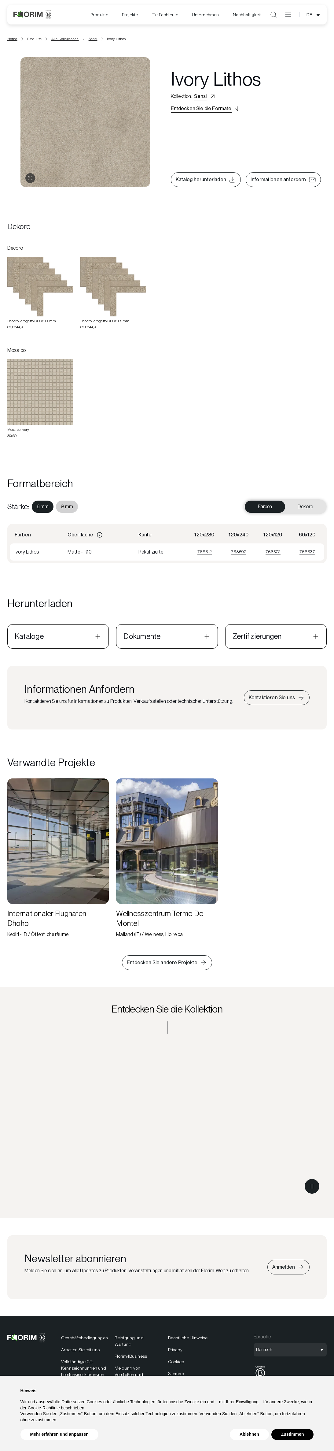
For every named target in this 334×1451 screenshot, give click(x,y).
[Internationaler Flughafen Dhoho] (58, 860)
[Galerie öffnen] (30, 180)
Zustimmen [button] (292, 1434)
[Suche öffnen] (273, 14)
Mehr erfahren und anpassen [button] (59, 1434)
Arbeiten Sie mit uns (80, 1351)
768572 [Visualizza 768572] (273, 553)
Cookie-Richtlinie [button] (44, 1407)
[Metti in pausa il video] (312, 1188)
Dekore (305, 509)
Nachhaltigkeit (247, 14)
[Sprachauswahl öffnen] (314, 14)
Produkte (99, 14)
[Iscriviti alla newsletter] (288, 1269)
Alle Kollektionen (65, 41)
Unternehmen (205, 14)
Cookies (176, 1363)
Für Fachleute (165, 14)
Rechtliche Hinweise (188, 1339)
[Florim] (32, 14)
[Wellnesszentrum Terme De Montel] (167, 860)
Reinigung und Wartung (129, 1342)
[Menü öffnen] (288, 14)
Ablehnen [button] (249, 1434)
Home (12, 41)
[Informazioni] (99, 537)
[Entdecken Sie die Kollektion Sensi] (167, 1123)
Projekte (130, 14)
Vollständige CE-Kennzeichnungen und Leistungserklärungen (83, 1370)
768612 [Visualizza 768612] (204, 553)
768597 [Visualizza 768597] (238, 553)
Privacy (175, 1351)
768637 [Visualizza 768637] (307, 553)
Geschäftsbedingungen (84, 1339)
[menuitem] (99, 14)
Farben (265, 509)
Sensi (93, 41)
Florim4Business (131, 1358)
